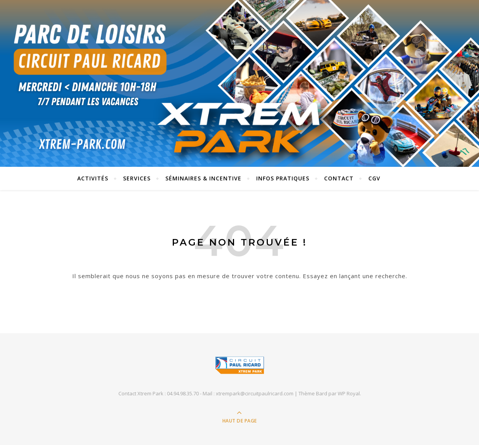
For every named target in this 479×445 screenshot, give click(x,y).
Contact (339, 178)
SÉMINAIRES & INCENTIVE (203, 178)
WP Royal (349, 393)
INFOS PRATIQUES (282, 178)
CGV (374, 178)
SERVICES (137, 178)
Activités (92, 178)
